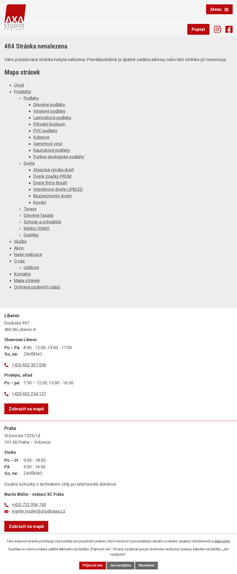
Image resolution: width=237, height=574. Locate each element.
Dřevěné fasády (39, 215)
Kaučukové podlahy (51, 150)
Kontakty (22, 274)
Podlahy (31, 98)
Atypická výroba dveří (53, 169)
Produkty (22, 91)
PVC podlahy (45, 130)
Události (31, 267)
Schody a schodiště (42, 221)
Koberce (41, 137)
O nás (19, 260)
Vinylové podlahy (49, 111)
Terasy (30, 208)
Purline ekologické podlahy (58, 156)
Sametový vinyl (47, 143)
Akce (19, 247)
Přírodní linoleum (49, 124)
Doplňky (31, 234)
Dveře (29, 163)
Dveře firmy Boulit (50, 182)
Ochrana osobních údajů (37, 287)
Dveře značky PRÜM (52, 176)
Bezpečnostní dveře (52, 195)
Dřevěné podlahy (49, 104)
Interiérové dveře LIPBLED (58, 189)
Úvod (19, 85)
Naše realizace (28, 254)
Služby (20, 241)
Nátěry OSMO (36, 228)
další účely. (222, 541)
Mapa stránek (27, 280)
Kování (39, 202)
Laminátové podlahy (52, 117)
